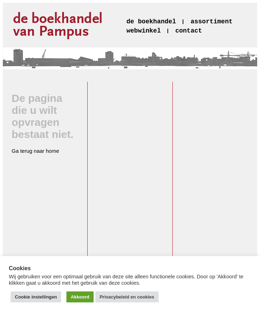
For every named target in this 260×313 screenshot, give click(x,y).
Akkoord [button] (80, 297)
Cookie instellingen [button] (36, 297)
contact (188, 30)
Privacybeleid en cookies (127, 297)
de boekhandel (151, 21)
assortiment (211, 21)
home (52, 151)
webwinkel (143, 30)
